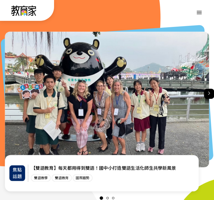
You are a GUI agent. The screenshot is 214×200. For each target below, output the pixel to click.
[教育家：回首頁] (24, 14)
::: (9, 11)
